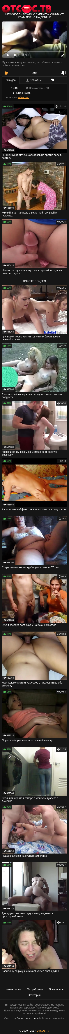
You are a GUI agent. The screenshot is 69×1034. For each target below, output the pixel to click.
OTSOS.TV (43, 1030)
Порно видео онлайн (29, 1018)
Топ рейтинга (35, 989)
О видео (11, 80)
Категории (35, 995)
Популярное (56, 989)
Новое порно (13, 989)
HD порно (23, 97)
